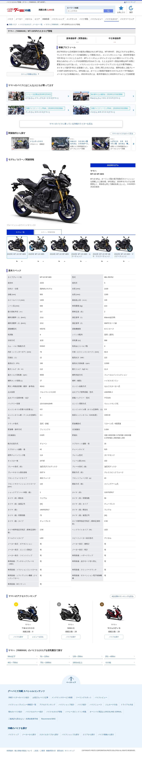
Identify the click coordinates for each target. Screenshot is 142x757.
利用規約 (10, 751)
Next (133, 144)
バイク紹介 (82, 705)
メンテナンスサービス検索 (62, 698)
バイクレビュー (97, 19)
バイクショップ (58, 19)
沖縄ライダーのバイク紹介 (18, 698)
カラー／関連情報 (48, 232)
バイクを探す (18, 637)
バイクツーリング (127, 19)
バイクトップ (13, 735)
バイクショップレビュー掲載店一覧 (22, 705)
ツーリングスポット (84, 698)
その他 (108, 663)
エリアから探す (89, 735)
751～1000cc (45, 663)
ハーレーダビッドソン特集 (75, 712)
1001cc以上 (77, 663)
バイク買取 (84, 19)
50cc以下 (12, 657)
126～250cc (78, 657)
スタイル (28, 19)
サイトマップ (129, 2)
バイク (10, 19)
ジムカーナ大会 (111, 705)
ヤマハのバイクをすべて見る (122, 134)
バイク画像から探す (106, 735)
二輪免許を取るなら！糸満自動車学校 (23, 719)
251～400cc (110, 657)
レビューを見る (37, 637)
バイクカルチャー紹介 (34, 712)
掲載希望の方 (51, 751)
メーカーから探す (29, 735)
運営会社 (60, 751)
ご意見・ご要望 (39, 751)
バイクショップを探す (70, 735)
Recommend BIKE (48, 719)
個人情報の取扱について (23, 751)
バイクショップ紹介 (66, 705)
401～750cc (13, 663)
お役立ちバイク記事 (40, 698)
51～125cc (44, 657)
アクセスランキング (47, 705)
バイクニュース (96, 705)
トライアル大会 (127, 705)
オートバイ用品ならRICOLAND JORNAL (106, 712)
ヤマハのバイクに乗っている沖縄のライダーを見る (71, 124)
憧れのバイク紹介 (15, 712)
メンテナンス (72, 19)
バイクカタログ (111, 19)
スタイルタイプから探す (49, 735)
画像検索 (45, 19)
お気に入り (121, 12)
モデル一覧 (20, 232)
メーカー (19, 19)
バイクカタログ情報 (54, 712)
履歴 (131, 12)
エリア (37, 19)
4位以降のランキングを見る (123, 596)
